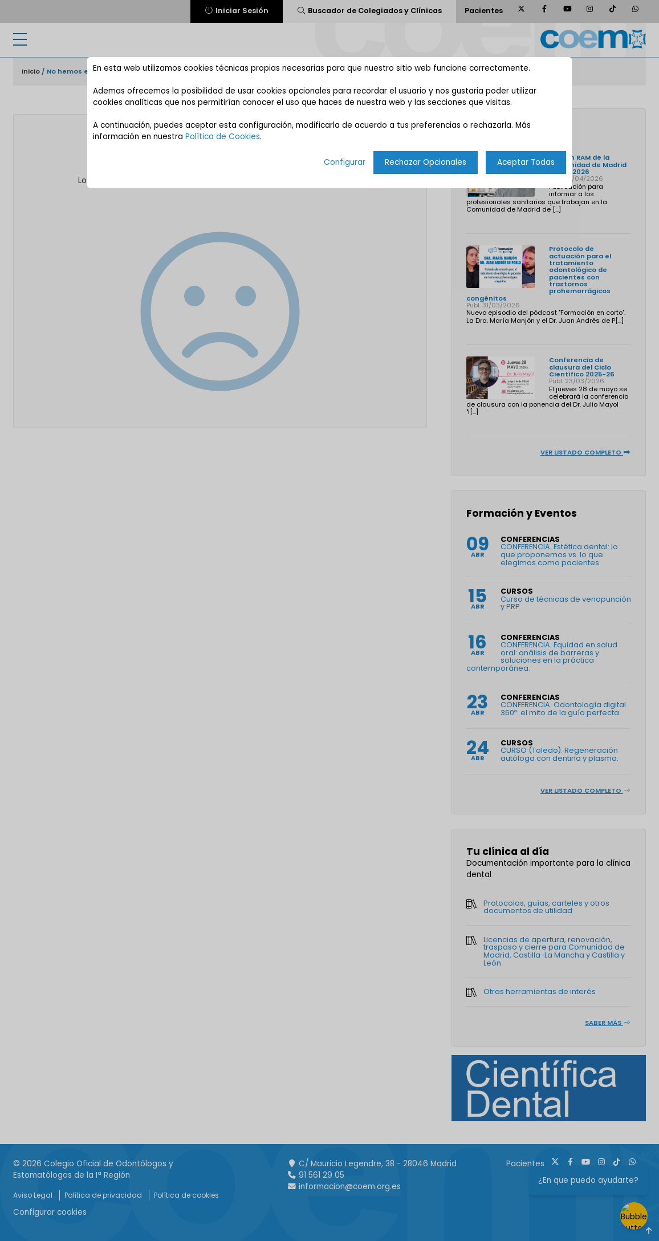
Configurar (344, 162)
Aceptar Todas (526, 162)
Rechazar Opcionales (425, 162)
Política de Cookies (222, 136)
